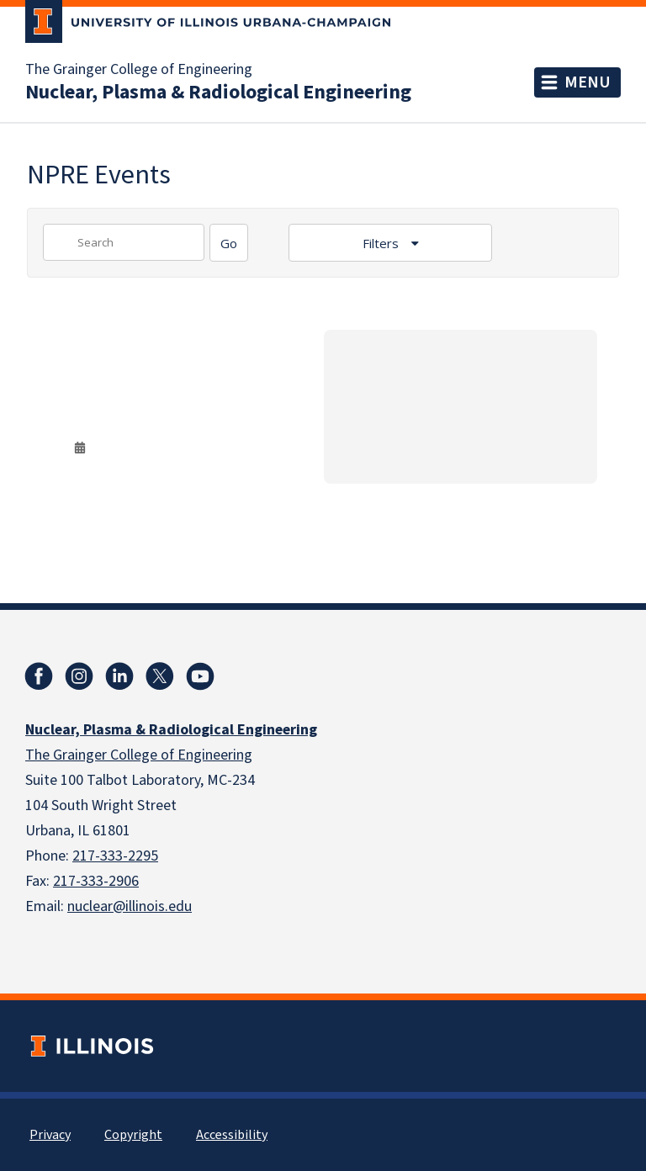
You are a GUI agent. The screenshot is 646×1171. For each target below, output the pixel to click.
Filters (382, 243)
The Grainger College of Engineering (138, 70)
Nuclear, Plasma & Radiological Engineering (218, 92)
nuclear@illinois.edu (129, 906)
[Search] (228, 243)
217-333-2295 (115, 855)
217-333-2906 (96, 881)
